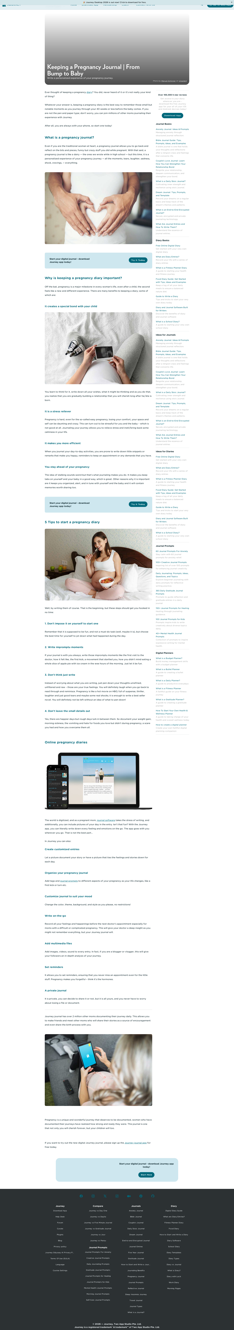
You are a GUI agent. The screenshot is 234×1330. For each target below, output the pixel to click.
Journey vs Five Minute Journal (98, 1223)
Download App (60, 1211)
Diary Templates (174, 1253)
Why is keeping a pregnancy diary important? (83, 278)
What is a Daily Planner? (168, 680)
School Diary (174, 1247)
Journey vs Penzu (98, 1241)
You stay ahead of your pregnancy (67, 466)
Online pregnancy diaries (66, 742)
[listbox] (60, 1240)
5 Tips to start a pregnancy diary (72, 522)
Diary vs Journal (174, 1264)
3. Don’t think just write (60, 674)
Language (60, 1264)
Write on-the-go (55, 915)
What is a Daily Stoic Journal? (170, 181)
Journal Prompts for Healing (98, 1276)
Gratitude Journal (136, 1258)
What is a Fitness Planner (168, 688)
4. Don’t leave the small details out (67, 710)
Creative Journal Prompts (98, 1258)
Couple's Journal (136, 1223)
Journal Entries (136, 1247)
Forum (60, 1223)
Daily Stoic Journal (135, 1229)
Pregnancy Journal (136, 1276)
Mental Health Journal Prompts (98, 1288)
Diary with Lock (174, 1276)
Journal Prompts (136, 1282)
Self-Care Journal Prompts (98, 1300)
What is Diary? (173, 1270)
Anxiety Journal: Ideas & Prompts (172, 129)
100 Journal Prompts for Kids (170, 619)
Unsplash (183, 81)
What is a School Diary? (168, 322)
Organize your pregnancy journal (66, 872)
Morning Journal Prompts (98, 1294)
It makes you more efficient (63, 443)
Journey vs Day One (98, 1211)
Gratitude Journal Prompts (98, 1270)
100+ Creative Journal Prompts (171, 562)
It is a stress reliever (58, 411)
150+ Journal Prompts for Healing (172, 608)
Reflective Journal (136, 1288)
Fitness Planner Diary (173, 1223)
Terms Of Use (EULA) (60, 1258)
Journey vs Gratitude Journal (98, 1229)
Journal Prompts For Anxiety (98, 1252)
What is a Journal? (136, 1312)
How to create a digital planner (171, 725)
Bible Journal (136, 1217)
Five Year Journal (136, 1253)
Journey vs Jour (98, 1235)
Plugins (60, 1235)
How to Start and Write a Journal (136, 1264)
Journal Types (136, 1306)
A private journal (55, 990)
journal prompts (69, 881)
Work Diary (174, 1282)
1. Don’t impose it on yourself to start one (71, 623)
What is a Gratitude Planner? (170, 699)
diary (89, 92)
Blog (60, 1241)
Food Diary (174, 1229)
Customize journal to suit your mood (68, 896)
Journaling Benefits (136, 1270)
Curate (60, 1229)
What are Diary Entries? (167, 257)
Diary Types (174, 1258)
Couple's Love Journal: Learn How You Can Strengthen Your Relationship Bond (170, 164)
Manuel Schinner (168, 81)
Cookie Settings (60, 1270)
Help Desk (60, 1217)
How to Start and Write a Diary (174, 1235)
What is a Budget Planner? (169, 658)
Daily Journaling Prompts (98, 1264)
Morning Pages (174, 1288)
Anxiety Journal (136, 1211)
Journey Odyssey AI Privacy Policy (61, 1253)
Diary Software (174, 1241)
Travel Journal (136, 1300)
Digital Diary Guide (174, 1211)
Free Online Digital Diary (168, 246)
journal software (106, 820)
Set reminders (54, 967)
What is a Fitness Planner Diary (171, 268)
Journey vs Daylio (98, 1217)
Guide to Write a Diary (167, 296)
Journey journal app (136, 1143)
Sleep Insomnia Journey (136, 1294)
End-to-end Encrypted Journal (136, 1241)
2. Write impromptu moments (64, 647)
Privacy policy (60, 1247)
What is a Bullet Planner (168, 669)
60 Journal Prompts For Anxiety (172, 551)
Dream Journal (136, 1235)
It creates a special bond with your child (71, 306)
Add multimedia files (58, 943)
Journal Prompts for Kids (98, 1282)
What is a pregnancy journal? (69, 137)
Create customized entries (62, 849)
